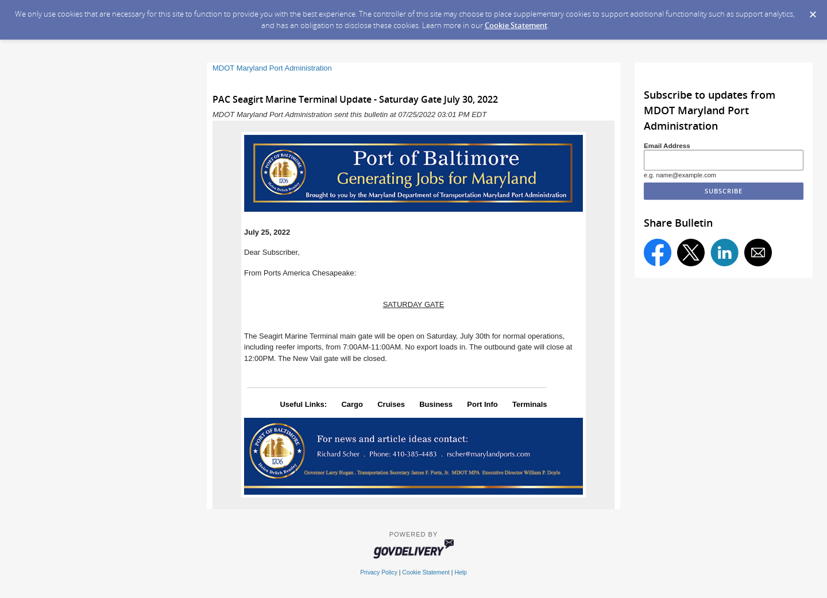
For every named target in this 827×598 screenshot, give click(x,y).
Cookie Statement (516, 25)
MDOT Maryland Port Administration (272, 68)
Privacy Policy (378, 572)
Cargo (352, 404)
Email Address (667, 145)
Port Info (482, 404)
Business (436, 404)
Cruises (391, 404)
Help (460, 572)
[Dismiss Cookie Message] (812, 11)
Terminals (529, 404)
